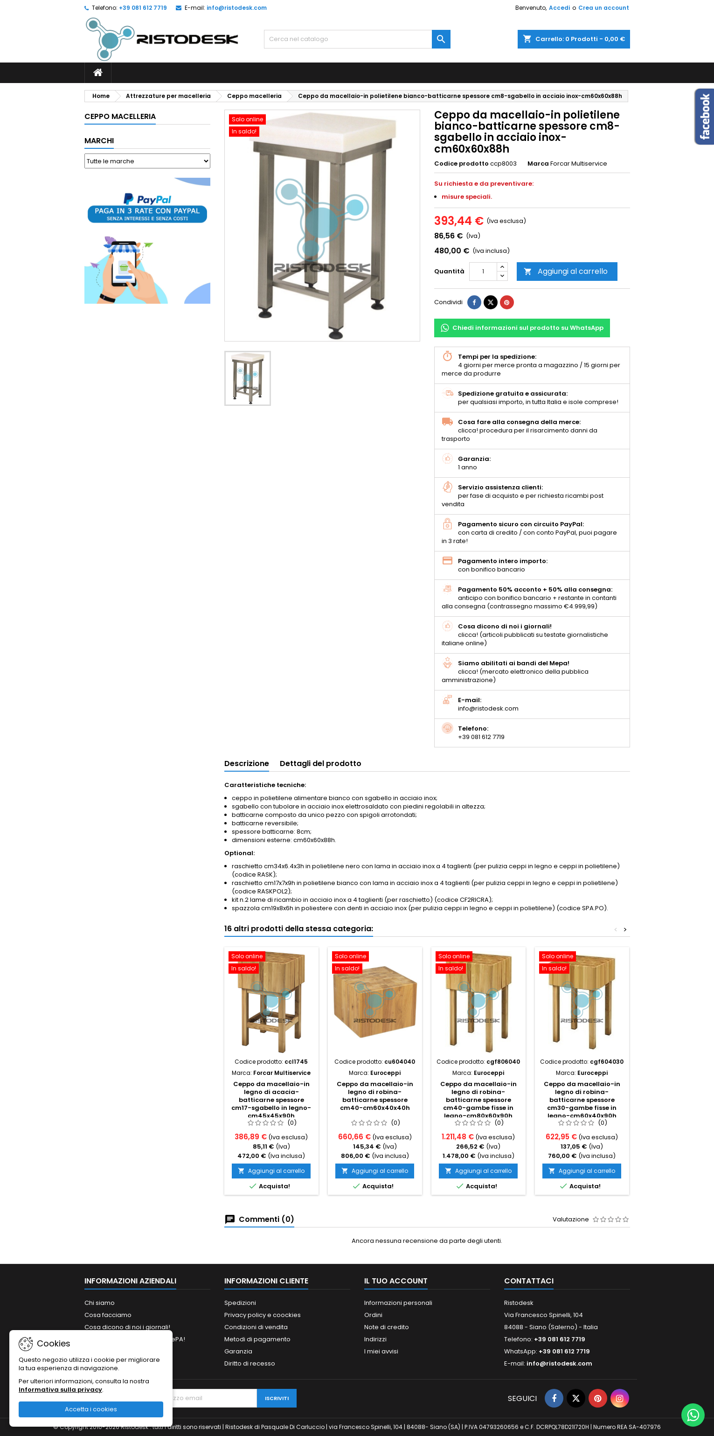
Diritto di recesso (249, 1363)
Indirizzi (375, 1339)
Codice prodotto (461, 164)
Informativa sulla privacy (60, 1389)
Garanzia (238, 1351)
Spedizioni (240, 1302)
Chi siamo (99, 1302)
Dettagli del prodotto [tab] (320, 763)
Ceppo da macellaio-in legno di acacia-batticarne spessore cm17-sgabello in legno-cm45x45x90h (271, 1100)
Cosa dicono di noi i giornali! (127, 1327)
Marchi (99, 140)
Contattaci (529, 1281)
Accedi (559, 8)
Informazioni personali (398, 1302)
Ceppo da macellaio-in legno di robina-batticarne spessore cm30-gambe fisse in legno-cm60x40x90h (582, 1100)
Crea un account (603, 8)
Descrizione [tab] (246, 763)
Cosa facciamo (108, 1315)
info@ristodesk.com (237, 8)
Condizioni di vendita (256, 1327)
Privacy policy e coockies (262, 1315)
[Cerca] (357, 39)
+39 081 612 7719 (143, 8)
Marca (538, 164)
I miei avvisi (381, 1351)
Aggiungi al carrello (566, 271)
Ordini (373, 1315)
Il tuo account (396, 1281)
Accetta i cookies (91, 1409)
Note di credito (386, 1327)
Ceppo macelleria (120, 116)
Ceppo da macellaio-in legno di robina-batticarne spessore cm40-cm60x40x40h (375, 1096)
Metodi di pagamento (257, 1339)
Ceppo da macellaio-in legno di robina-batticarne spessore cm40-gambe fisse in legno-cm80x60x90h (478, 1100)
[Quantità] (483, 271)
